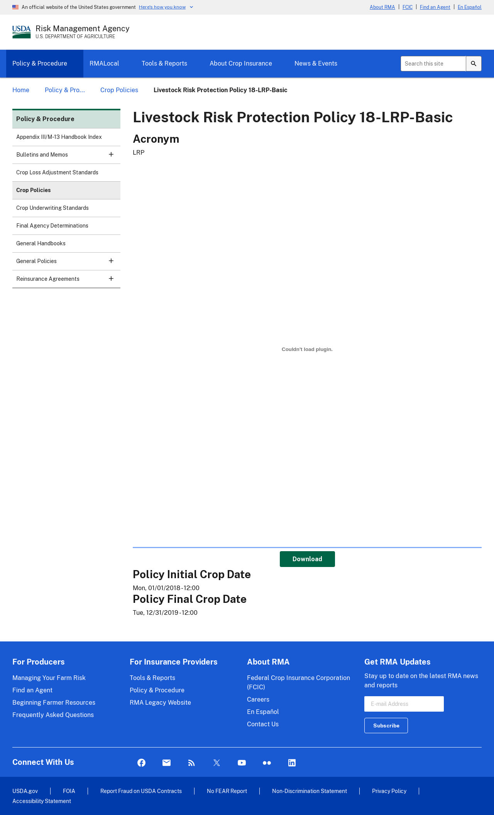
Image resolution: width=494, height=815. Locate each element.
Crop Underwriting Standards (52, 208)
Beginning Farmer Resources (53, 702)
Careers (258, 699)
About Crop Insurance (241, 63)
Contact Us (263, 724)
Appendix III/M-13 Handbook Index (59, 137)
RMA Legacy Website (160, 702)
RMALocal (104, 63)
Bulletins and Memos (68, 157)
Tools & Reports (164, 63)
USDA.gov (25, 791)
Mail (166, 763)
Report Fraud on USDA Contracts (141, 791)
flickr (267, 763)
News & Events (315, 63)
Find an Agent (435, 7)
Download (307, 559)
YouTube (242, 763)
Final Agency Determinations (52, 226)
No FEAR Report (227, 791)
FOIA (69, 791)
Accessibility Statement (41, 801)
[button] (111, 154)
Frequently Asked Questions (53, 715)
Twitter (217, 763)
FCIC (408, 7)
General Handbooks (41, 243)
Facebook (141, 763)
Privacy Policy (389, 791)
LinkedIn (292, 763)
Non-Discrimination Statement (309, 791)
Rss (191, 763)
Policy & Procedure (39, 63)
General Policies (68, 264)
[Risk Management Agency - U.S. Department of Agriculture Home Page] (83, 32)
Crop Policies (33, 190)
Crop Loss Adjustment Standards (57, 172)
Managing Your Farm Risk (49, 678)
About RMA (382, 7)
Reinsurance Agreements (68, 281)
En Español (470, 7)
